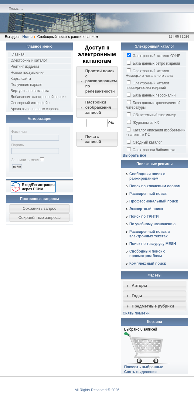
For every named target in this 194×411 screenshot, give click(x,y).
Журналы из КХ (143, 122)
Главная (18, 54)
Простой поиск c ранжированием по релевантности (101, 81)
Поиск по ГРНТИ (144, 216)
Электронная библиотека (151, 149)
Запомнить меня (25, 160)
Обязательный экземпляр (151, 114)
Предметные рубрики (153, 306)
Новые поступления (27, 72)
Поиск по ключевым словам (155, 186)
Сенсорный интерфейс (30, 103)
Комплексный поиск (147, 263)
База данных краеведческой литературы (153, 105)
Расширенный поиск (148, 194)
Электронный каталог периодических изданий (147, 85)
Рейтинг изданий (25, 66)
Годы (137, 296)
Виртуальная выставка (30, 91)
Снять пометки (136, 313)
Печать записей (93, 139)
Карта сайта (21, 78)
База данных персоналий (151, 95)
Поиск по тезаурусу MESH (152, 244)
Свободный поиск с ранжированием (147, 176)
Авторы (139, 285)
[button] (39, 208)
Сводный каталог (144, 142)
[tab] (97, 81)
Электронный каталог (29, 60)
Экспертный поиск (146, 209)
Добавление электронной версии (38, 97)
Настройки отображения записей (98, 107)
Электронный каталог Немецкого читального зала (149, 73)
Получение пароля (26, 85)
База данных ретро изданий (153, 63)
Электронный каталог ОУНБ (153, 55)
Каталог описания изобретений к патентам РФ (155, 132)
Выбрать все (134, 155)
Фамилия (19, 132)
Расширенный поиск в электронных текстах (149, 233)
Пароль (17, 145)
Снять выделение (140, 372)
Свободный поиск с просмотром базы (147, 253)
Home (27, 37)
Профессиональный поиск (153, 201)
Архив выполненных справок (35, 109)
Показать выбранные (143, 367)
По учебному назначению (152, 224)
